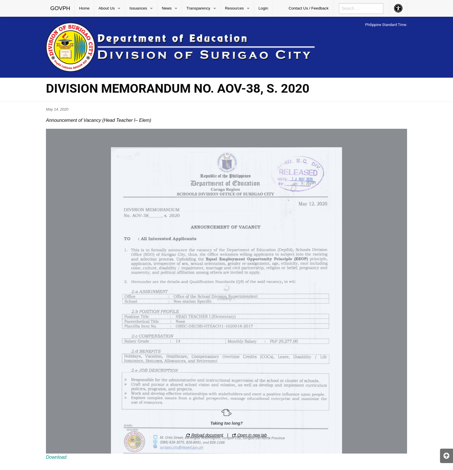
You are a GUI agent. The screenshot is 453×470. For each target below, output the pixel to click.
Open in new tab (249, 435)
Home (84, 8)
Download (56, 457)
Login (263, 8)
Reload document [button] (204, 435)
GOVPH (60, 8)
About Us (107, 8)
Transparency (198, 8)
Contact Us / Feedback (308, 8)
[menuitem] (60, 8)
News (167, 8)
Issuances (138, 8)
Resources (234, 8)
